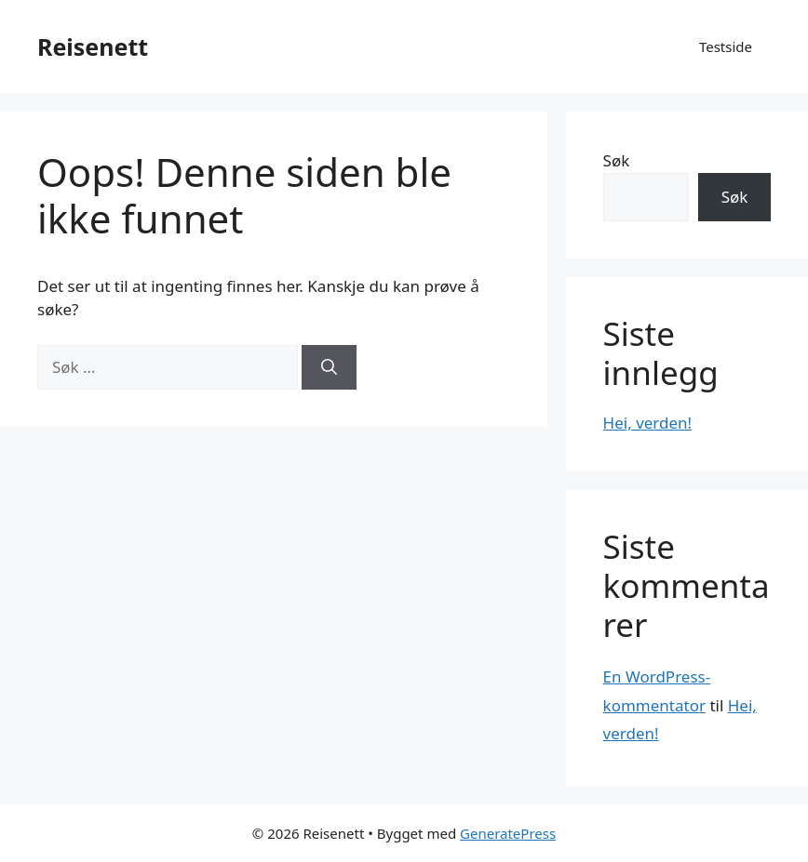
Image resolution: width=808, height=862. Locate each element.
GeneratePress (508, 833)
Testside (725, 46)
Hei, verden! (648, 422)
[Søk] (329, 367)
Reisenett (92, 46)
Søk (616, 160)
